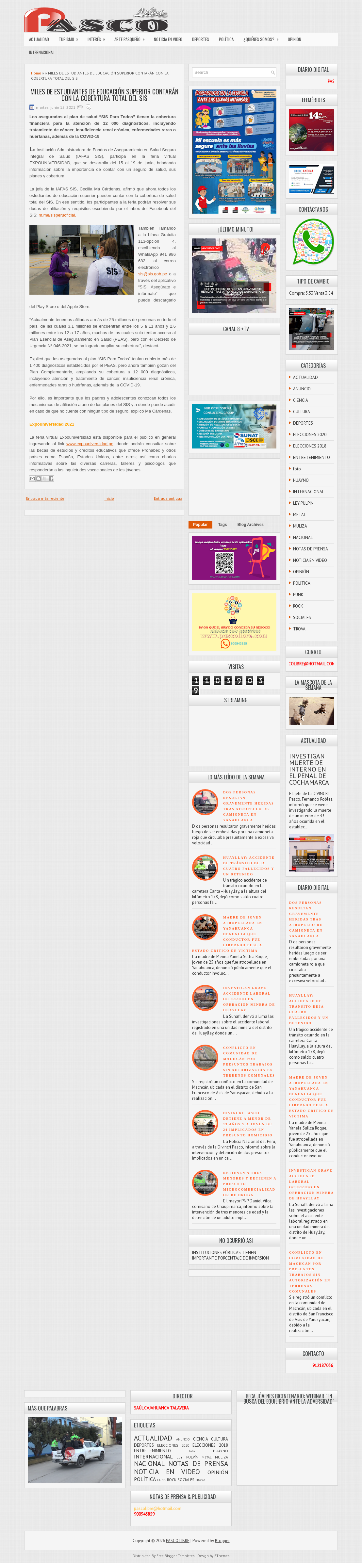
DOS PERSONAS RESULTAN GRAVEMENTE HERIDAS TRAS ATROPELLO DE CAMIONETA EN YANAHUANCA (305, 919)
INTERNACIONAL (41, 52)
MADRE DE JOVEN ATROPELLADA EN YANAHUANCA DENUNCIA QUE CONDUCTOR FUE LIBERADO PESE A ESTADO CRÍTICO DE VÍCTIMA (227, 934)
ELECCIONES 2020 (309, 434)
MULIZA (300, 526)
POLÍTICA (226, 39)
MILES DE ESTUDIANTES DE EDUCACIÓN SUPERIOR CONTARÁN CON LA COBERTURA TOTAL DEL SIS (104, 94)
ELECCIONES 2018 (309, 446)
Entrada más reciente (45, 498)
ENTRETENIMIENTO (311, 457)
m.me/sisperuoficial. (57, 215)
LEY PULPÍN (303, 503)
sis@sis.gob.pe (152, 273)
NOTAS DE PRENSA (310, 549)
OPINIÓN (294, 39)
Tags (222, 524)
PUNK (298, 594)
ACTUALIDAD (39, 39)
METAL (299, 514)
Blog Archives (251, 524)
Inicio (109, 498)
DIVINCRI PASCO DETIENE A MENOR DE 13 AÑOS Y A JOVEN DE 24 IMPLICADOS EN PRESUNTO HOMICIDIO (248, 1124)
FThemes (221, 1556)
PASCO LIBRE (177, 1540)
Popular (200, 524)
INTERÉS (98, 37)
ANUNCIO (302, 389)
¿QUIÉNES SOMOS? (263, 37)
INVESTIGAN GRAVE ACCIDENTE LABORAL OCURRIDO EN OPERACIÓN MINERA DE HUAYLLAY (249, 999)
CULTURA (301, 412)
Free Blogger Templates (175, 1556)
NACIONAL (303, 537)
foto (297, 469)
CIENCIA (300, 400)
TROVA (299, 629)
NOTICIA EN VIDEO (168, 39)
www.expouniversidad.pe (89, 443)
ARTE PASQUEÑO (131, 37)
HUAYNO (301, 480)
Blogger (222, 1540)
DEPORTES (200, 39)
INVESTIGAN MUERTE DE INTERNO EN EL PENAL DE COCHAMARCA (309, 769)
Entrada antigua (168, 498)
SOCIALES (302, 617)
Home (36, 73)
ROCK (298, 606)
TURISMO (71, 37)
